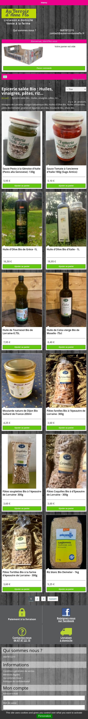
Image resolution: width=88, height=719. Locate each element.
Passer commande (44, 68)
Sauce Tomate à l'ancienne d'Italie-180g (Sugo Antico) (62, 170)
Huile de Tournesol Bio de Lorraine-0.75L (18, 331)
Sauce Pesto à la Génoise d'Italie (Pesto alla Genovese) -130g (21, 170)
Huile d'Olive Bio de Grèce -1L (20, 249)
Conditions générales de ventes (18, 671)
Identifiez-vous (50, 41)
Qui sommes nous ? (24, 30)
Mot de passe (9, 703)
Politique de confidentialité (16, 681)
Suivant (52, 598)
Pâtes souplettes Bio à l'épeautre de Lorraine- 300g (22, 493)
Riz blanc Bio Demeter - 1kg (63, 572)
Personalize (44, 716)
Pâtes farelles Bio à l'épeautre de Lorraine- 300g (66, 412)
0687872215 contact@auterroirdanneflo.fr (66, 32)
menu (44, 3)
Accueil (5, 98)
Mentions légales (11, 674)
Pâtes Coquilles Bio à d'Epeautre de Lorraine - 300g (65, 493)
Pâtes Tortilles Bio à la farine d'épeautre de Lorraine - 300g (20, 574)
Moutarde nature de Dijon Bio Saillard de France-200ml (20, 412)
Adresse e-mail (10, 694)
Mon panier (79, 79)
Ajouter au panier (22, 186)
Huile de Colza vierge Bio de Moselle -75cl (63, 331)
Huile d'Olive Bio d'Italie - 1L (63, 249)
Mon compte (15, 688)
